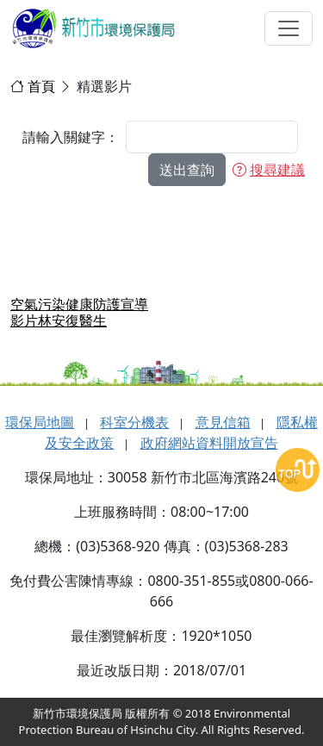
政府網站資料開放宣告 (209, 442)
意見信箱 (223, 422)
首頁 (41, 86)
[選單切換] (288, 28)
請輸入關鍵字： (70, 136)
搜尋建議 (269, 169)
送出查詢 (186, 169)
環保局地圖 (39, 422)
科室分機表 (134, 422)
